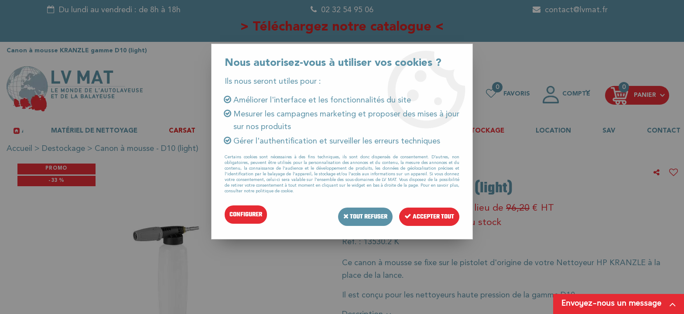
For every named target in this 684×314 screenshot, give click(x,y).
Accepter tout (427, 214)
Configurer (245, 214)
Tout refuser (360, 214)
